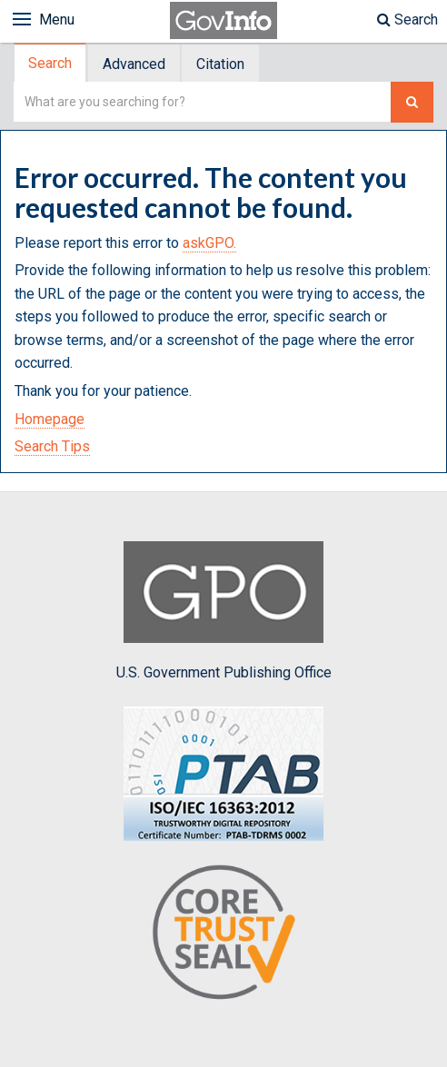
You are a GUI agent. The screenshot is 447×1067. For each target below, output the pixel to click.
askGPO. (209, 243)
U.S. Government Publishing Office (224, 611)
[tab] (51, 63)
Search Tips (52, 446)
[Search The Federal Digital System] (412, 102)
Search (407, 19)
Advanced (134, 64)
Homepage (49, 419)
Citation (220, 64)
